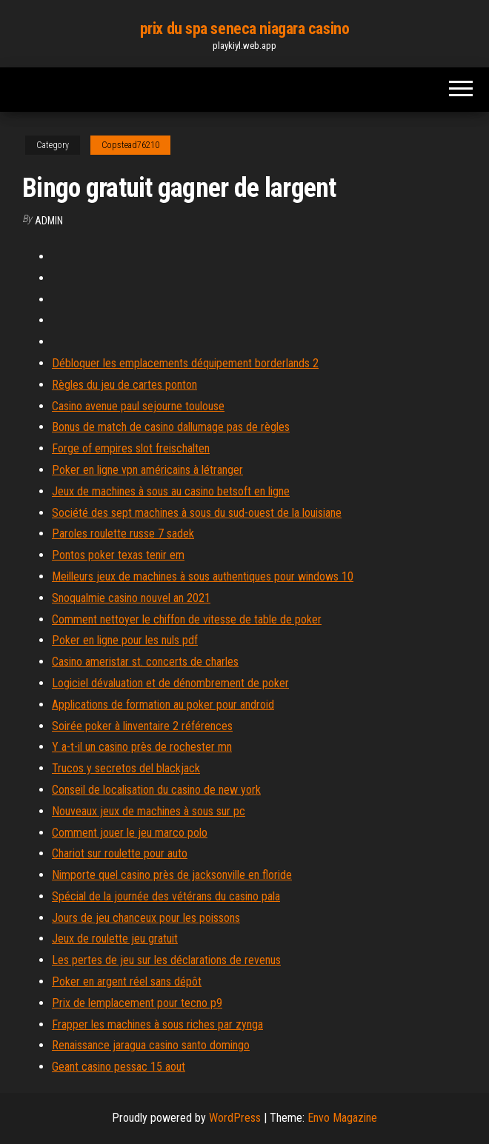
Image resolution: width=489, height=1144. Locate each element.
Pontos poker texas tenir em (118, 555)
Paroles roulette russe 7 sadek (123, 533)
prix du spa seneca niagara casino (244, 28)
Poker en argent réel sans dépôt (127, 981)
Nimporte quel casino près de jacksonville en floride (172, 875)
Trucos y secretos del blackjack (126, 768)
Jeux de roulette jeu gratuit (115, 938)
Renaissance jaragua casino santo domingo (151, 1045)
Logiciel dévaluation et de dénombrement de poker (170, 683)
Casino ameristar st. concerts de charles (145, 662)
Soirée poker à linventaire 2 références (142, 726)
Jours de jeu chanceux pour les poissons (146, 918)
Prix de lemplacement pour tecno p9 (137, 1003)
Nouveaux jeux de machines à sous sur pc (148, 811)
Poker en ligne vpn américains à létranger (147, 470)
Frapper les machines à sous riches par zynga (157, 1024)
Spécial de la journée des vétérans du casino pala (166, 896)
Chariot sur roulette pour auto (119, 853)
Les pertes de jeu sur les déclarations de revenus (166, 960)
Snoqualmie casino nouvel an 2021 (131, 598)
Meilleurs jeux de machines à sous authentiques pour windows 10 (202, 576)
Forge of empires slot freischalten (131, 448)
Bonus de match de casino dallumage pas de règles (171, 427)
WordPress (235, 1118)
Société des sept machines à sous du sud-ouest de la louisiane (197, 513)
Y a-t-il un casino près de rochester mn (142, 747)
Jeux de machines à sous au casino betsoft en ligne (171, 491)
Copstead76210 (130, 145)
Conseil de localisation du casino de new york (156, 790)
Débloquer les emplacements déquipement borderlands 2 (185, 363)
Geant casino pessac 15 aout (118, 1067)
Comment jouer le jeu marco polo (129, 833)
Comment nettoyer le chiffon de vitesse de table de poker (187, 619)
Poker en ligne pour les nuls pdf (125, 640)
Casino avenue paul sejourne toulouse (138, 406)
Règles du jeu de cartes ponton (124, 385)
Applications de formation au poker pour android (163, 705)
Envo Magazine (342, 1118)
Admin (49, 221)
